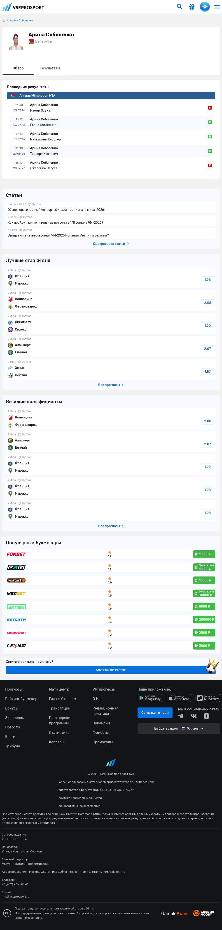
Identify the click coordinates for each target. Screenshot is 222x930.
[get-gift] (191, 7)
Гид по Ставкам (62, 699)
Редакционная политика (105, 711)
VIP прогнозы (104, 689)
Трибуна (12, 746)
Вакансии (101, 723)
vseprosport (23, 7)
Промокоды (103, 742)
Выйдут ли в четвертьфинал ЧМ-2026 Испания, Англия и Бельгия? (111, 233)
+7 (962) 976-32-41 (15, 884)
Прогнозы (13, 689)
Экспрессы (14, 718)
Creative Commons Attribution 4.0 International (98, 814)
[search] (179, 6)
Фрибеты (101, 732)
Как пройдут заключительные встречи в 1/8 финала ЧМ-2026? (111, 220)
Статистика (59, 732)
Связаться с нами (155, 713)
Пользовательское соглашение (78, 806)
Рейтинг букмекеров (23, 699)
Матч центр (59, 689)
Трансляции (59, 708)
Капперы (56, 742)
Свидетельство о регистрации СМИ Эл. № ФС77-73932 (95, 790)
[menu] (217, 7)
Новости (12, 727)
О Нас (98, 699)
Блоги (10, 737)
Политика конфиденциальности (79, 798)
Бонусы (11, 708)
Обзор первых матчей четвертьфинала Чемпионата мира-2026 (111, 207)
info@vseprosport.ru (16, 896)
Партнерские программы (60, 720)
